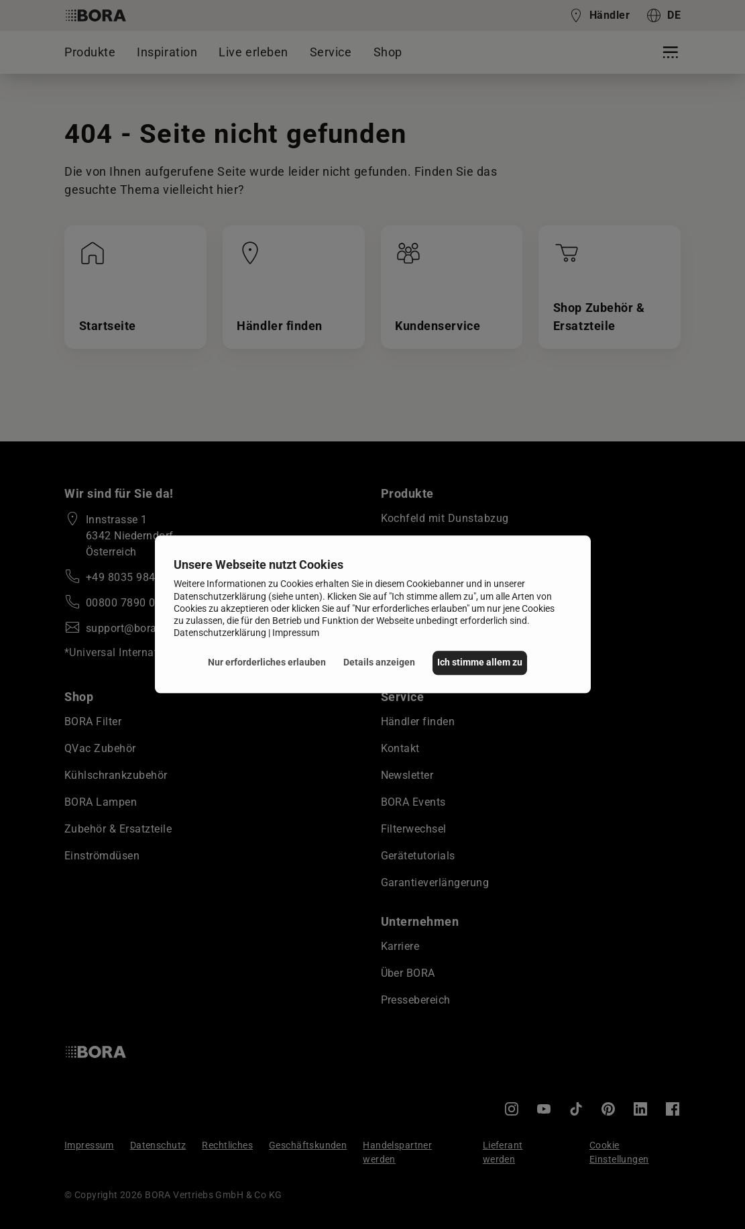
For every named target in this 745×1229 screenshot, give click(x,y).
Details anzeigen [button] (376, 662)
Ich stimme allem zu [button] (479, 662)
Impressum (295, 632)
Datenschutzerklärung (220, 632)
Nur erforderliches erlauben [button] (264, 662)
